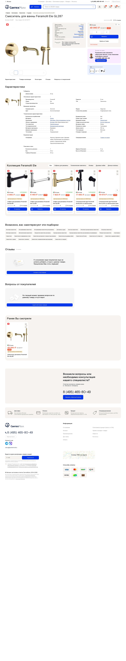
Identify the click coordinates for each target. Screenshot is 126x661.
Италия (81, 28)
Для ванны (53, 120)
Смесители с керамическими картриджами (42, 239)
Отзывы (48, 79)
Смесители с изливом (24, 239)
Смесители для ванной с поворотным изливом (44, 236)
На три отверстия (105, 122)
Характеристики (10, 79)
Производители (67, 434)
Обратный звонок (116, 1)
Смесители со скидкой (60, 239)
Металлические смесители (25, 233)
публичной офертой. (20, 479)
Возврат (68, 1)
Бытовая (52, 122)
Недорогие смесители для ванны (43, 233)
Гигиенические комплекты (78, 165)
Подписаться (30, 457)
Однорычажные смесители (60, 233)
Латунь (52, 118)
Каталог (65, 430)
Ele (82, 27)
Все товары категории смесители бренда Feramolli (70, 44)
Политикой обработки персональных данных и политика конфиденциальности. (20, 476)
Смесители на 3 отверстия (95, 236)
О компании (41, 1)
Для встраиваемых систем (63, 120)
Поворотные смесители (105, 233)
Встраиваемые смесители (25, 229)
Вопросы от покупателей (62, 79)
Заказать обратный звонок (73, 397)
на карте (83, 455)
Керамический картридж (57, 126)
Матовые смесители (11, 233)
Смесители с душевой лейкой (112, 236)
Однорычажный (54, 124)
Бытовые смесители (11, 229)
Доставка (48, 1)
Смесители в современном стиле (22, 236)
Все (51, 165)
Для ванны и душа (61, 229)
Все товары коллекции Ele (69, 42)
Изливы (91, 165)
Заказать (99, 37)
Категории (38, 79)
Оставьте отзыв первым (39, 272)
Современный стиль (78, 37)
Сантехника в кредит (58, 1)
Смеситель (80, 31)
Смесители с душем (11, 239)
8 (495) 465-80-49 (98, 1)
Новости (95, 434)
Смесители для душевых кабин (66, 236)
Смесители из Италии (81, 236)
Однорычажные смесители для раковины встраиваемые (83, 233)
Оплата (65, 440)
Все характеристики (60, 39)
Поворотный (103, 120)
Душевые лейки (100, 165)
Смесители (9, 236)
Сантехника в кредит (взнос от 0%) (103, 427)
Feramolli (81, 26)
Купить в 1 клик (104, 41)
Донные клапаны (113, 165)
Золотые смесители (73, 229)
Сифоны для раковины (61, 165)
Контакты (74, 1)
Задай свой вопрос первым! (39, 305)
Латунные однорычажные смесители (90, 229)
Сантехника (117, 233)
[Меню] (35, 7)
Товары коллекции (25, 79)
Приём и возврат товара (100, 430)
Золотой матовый (78, 34)
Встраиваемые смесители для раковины (44, 229)
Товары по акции (105, 137)
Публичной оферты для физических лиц (28, 467)
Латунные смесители (106, 229)
